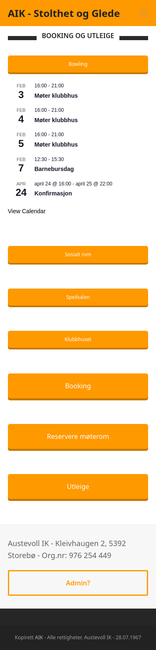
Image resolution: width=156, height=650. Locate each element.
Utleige (78, 486)
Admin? (78, 582)
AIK (39, 637)
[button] (143, 13)
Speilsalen (78, 297)
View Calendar (27, 211)
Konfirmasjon (53, 193)
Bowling (78, 63)
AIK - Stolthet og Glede (64, 13)
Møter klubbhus (56, 95)
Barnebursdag (54, 169)
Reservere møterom (78, 436)
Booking (78, 385)
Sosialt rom (78, 254)
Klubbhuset (77, 339)
